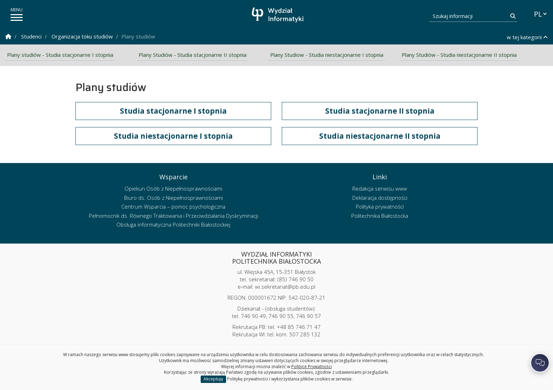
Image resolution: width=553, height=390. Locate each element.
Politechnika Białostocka (379, 215)
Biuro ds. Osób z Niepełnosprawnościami (173, 197)
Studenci (31, 36)
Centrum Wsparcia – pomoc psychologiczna (173, 206)
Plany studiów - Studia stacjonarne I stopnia (60, 54)
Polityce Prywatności (311, 367)
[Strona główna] (278, 15)
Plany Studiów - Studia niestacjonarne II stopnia (459, 54)
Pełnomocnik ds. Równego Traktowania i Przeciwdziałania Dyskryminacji (173, 215)
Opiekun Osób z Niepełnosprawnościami (173, 188)
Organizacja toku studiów (82, 36)
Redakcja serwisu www (379, 188)
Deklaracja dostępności (379, 197)
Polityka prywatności (380, 206)
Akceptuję (213, 379)
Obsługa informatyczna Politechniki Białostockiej (173, 224)
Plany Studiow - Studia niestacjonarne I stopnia (326, 54)
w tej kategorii (527, 37)
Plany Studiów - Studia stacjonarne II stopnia (193, 54)
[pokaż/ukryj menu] (17, 17)
